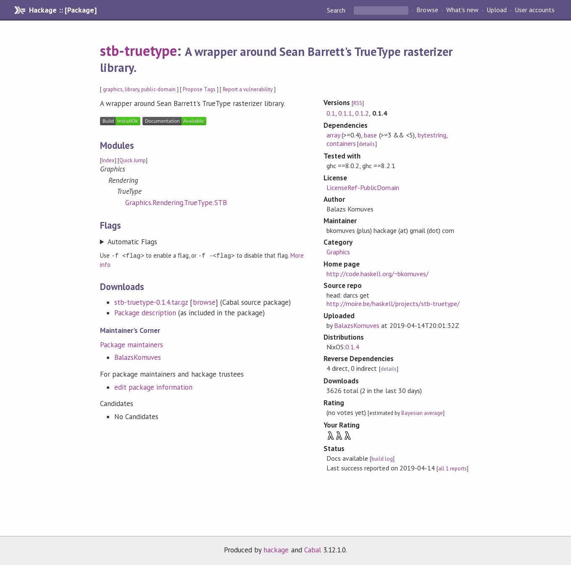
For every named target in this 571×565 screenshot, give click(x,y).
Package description (145, 312)
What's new (462, 10)
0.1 (330, 113)
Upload (497, 10)
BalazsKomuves (137, 357)
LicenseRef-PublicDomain (362, 187)
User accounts (535, 10)
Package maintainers (131, 344)
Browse (427, 10)
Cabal (312, 549)
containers (341, 143)
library (132, 89)
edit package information (153, 386)
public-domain (158, 89)
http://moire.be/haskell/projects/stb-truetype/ (393, 303)
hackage (276, 549)
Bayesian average (422, 413)
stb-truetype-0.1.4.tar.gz (151, 301)
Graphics (338, 252)
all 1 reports (452, 468)
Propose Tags (199, 89)
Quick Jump (132, 160)
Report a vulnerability (248, 89)
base (370, 135)
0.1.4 (352, 347)
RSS (357, 103)
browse (204, 301)
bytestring (432, 135)
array (333, 135)
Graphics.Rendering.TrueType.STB (176, 202)
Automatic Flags (132, 241)
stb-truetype (138, 50)
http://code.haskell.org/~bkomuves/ (377, 273)
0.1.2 (362, 113)
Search (337, 10)
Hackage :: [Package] (62, 10)
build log (381, 458)
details (367, 144)
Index (108, 160)
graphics (113, 89)
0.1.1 (345, 113)
